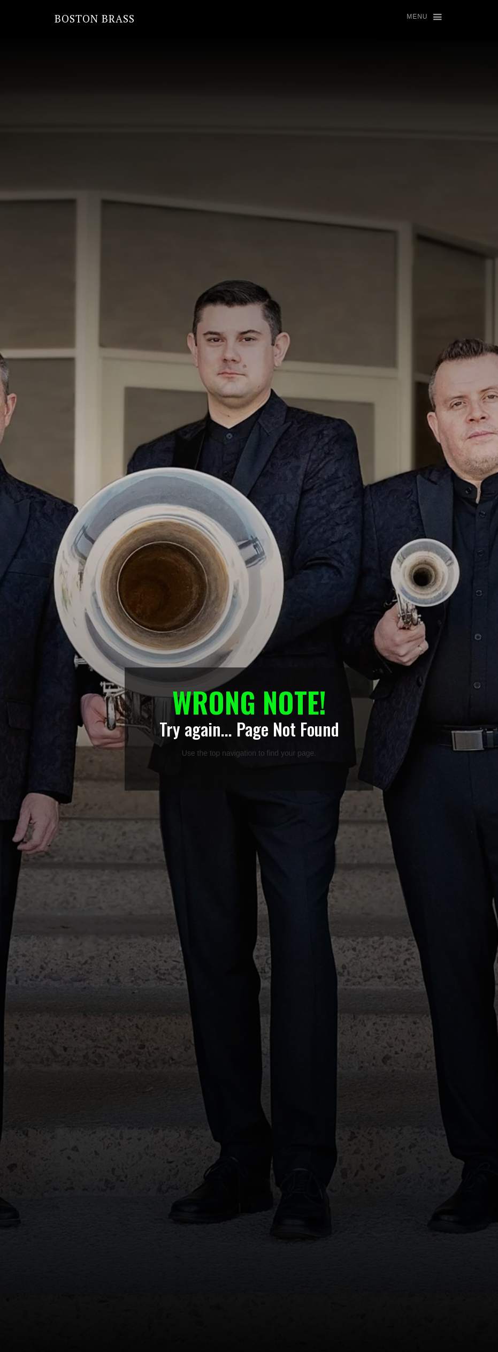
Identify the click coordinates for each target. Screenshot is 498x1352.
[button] (419, 17)
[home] (95, 18)
